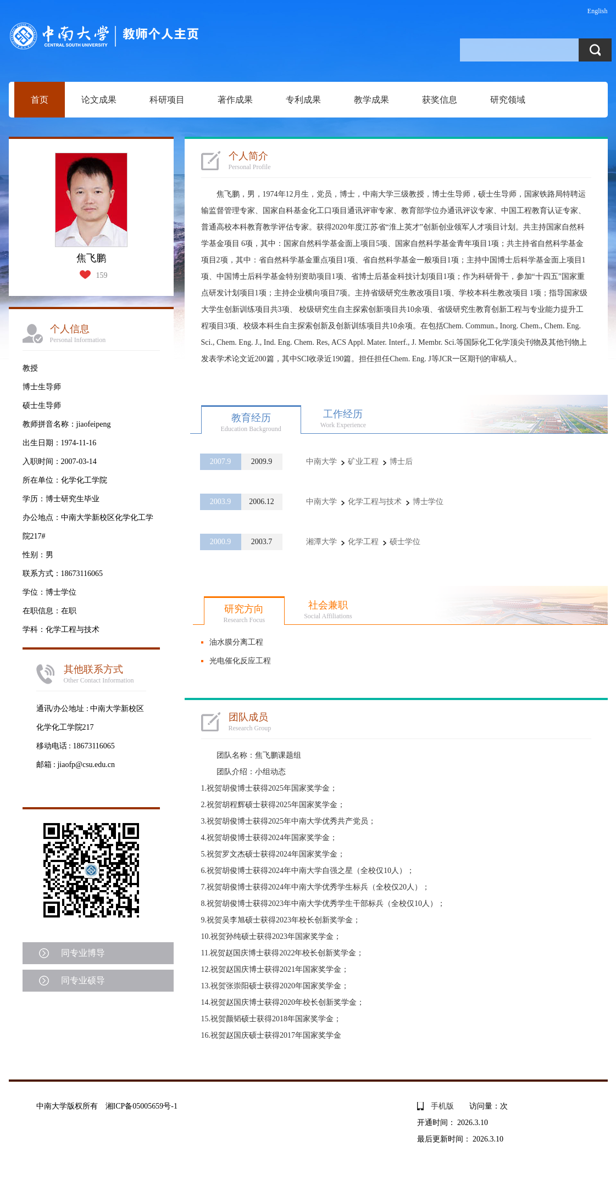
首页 (39, 99)
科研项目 (167, 99)
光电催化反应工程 (240, 661)
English (597, 11)
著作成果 (235, 99)
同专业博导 (83, 953)
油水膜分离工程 (236, 642)
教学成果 (371, 99)
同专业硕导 (83, 980)
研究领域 (507, 99)
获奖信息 (439, 99)
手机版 (442, 1106)
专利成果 (303, 99)
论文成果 (98, 99)
